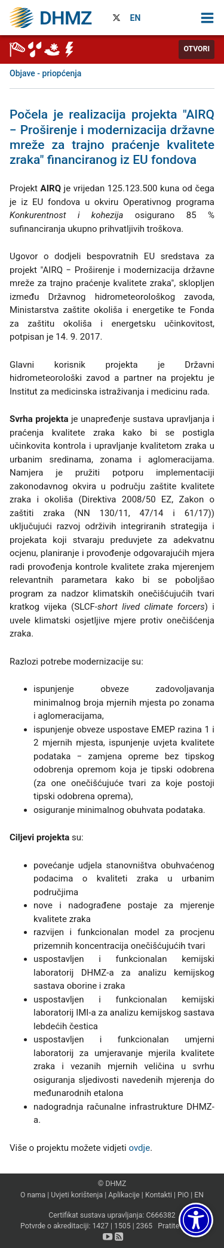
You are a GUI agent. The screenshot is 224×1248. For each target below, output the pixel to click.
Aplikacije (124, 1195)
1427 (100, 1226)
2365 (144, 1226)
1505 (122, 1226)
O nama (32, 1195)
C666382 (160, 1215)
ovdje (140, 1148)
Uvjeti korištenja (77, 1195)
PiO (183, 1195)
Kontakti (158, 1195)
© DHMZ (112, 1183)
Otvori (196, 49)
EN (135, 18)
